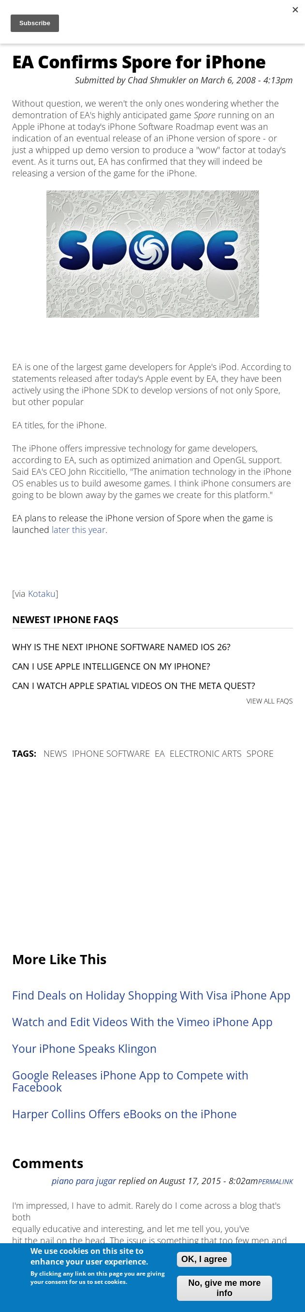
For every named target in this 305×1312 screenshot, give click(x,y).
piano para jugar (84, 1181)
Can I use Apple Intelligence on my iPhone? (111, 666)
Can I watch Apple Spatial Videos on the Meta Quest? (133, 685)
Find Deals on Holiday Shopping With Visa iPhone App (151, 995)
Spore (260, 753)
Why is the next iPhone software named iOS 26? (121, 647)
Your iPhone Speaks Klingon (84, 1048)
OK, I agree (204, 1259)
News (55, 753)
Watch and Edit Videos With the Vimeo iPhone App (142, 1022)
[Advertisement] (152, 856)
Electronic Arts (206, 753)
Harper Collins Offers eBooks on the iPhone (124, 1114)
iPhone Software (111, 753)
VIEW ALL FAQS (270, 700)
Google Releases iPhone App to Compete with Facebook (130, 1081)
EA (160, 753)
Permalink (275, 1181)
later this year (78, 529)
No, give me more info (224, 1288)
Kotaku (42, 593)
